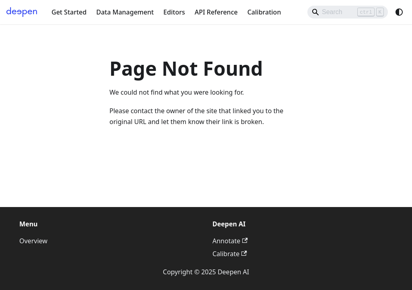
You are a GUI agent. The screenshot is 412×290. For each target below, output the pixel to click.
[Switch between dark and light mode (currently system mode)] (399, 12)
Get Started (69, 12)
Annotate (230, 240)
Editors (174, 12)
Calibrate (229, 253)
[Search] (347, 12)
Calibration (264, 12)
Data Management (125, 12)
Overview (33, 240)
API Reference (216, 12)
